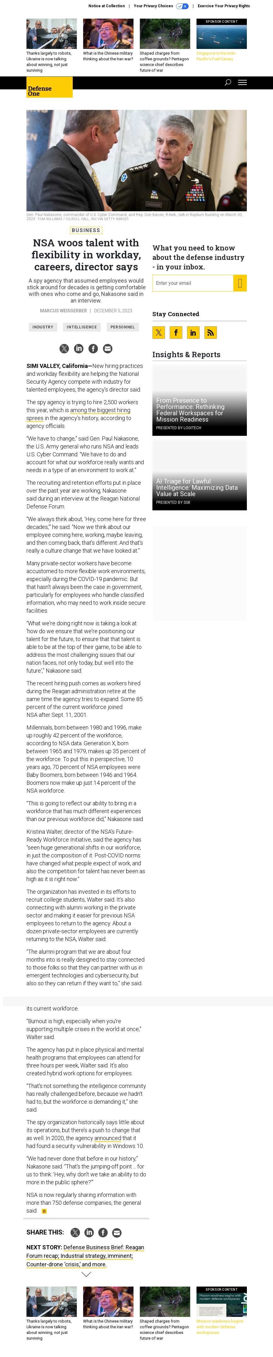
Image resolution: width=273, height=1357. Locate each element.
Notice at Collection (106, 6)
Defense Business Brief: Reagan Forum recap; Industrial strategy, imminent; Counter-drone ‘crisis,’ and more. (85, 1256)
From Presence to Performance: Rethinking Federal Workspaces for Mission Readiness (190, 410)
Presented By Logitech (178, 428)
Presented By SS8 (173, 502)
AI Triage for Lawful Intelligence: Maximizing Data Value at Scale (197, 487)
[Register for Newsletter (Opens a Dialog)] (239, 283)
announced (107, 1138)
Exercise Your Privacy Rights (224, 6)
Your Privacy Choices (161, 6)
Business (86, 230)
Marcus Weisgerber (63, 310)
